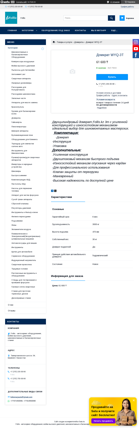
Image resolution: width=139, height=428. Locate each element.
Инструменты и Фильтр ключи (24, 212)
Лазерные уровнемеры (21, 83)
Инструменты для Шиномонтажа (19, 152)
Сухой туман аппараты (21, 199)
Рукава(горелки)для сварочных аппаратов (25, 158)
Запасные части (18, 98)
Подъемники (17, 221)
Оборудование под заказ (55, 30)
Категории (27, 30)
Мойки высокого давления (23, 66)
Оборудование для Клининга (24, 139)
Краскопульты (17, 107)
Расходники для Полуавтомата (18, 88)
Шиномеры (16, 171)
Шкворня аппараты (19, 131)
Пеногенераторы (18, 127)
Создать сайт (21, 2)
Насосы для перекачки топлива (21, 189)
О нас (10, 305)
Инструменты (17, 247)
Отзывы (11, 311)
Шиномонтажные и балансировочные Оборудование (19, 54)
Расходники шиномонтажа (23, 94)
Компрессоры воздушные (22, 61)
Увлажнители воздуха (21, 229)
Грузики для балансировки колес (23, 112)
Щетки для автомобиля (21, 252)
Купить (112, 77)
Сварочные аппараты (21, 78)
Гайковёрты (16, 122)
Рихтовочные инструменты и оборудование (24, 274)
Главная (12, 30)
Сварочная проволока (21, 264)
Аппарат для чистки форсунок (25, 195)
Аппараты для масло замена (24, 102)
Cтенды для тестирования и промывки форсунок (23, 281)
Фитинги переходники (20, 216)
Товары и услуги (64, 42)
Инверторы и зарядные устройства (21, 165)
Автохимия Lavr (18, 74)
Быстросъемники (19, 175)
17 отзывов (115, 2)
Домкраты (79, 42)
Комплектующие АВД (20, 180)
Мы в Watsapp (98, 30)
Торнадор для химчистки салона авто (22, 145)
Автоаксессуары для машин (24, 243)
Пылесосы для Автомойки (23, 70)
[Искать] (111, 18)
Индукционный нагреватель (23, 260)
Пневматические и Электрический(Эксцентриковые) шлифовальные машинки (25, 236)
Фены (13, 225)
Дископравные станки (21, 298)
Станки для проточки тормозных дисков (20, 292)
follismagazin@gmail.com (21, 397)
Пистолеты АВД (18, 184)
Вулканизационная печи (22, 135)
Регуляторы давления (21, 208)
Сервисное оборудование (23, 256)
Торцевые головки (19, 269)
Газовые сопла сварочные (23, 287)
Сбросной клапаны (20, 204)
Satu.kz (82, 422)
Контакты (80, 30)
